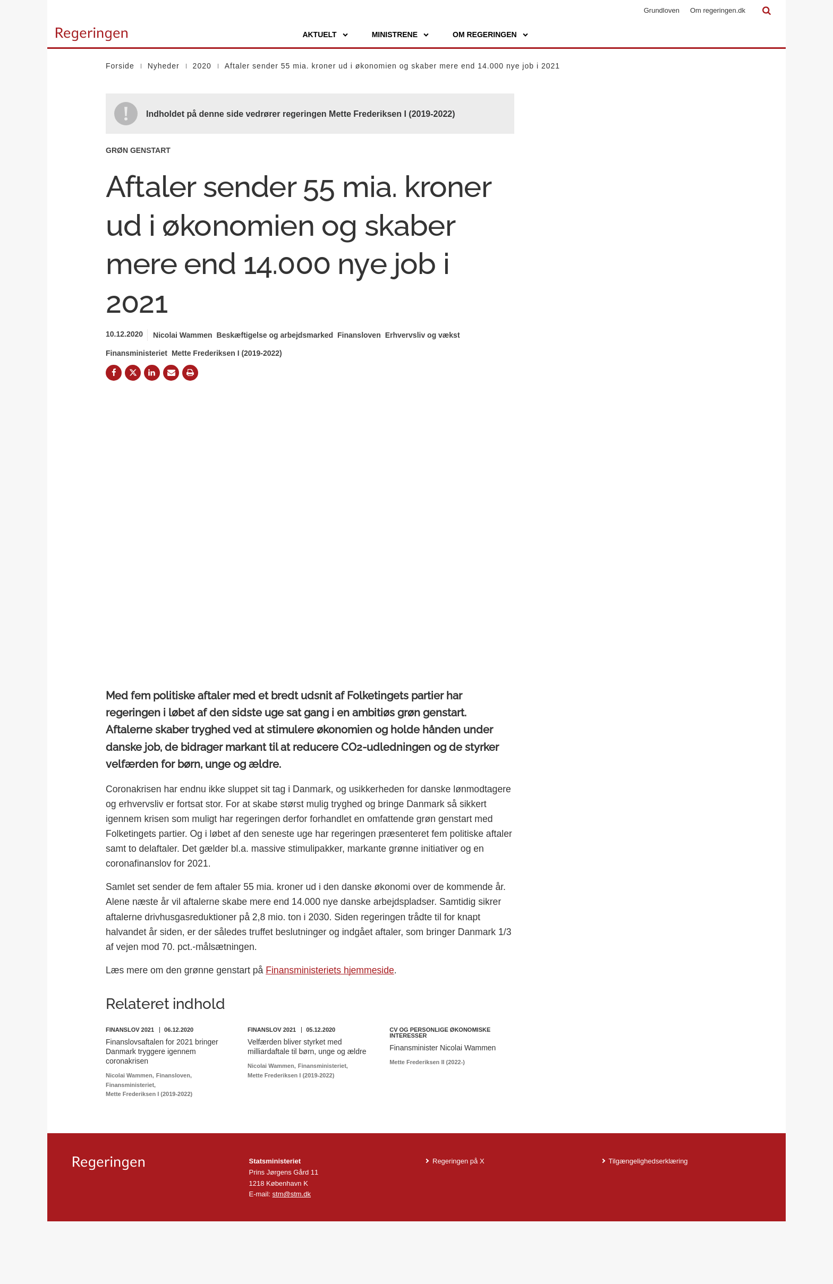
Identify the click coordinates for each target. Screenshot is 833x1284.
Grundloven (661, 10)
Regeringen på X (458, 1223)
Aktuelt (319, 34)
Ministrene (395, 34)
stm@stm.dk (292, 1257)
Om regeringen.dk (717, 10)
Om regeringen (485, 34)
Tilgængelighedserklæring (648, 1223)
